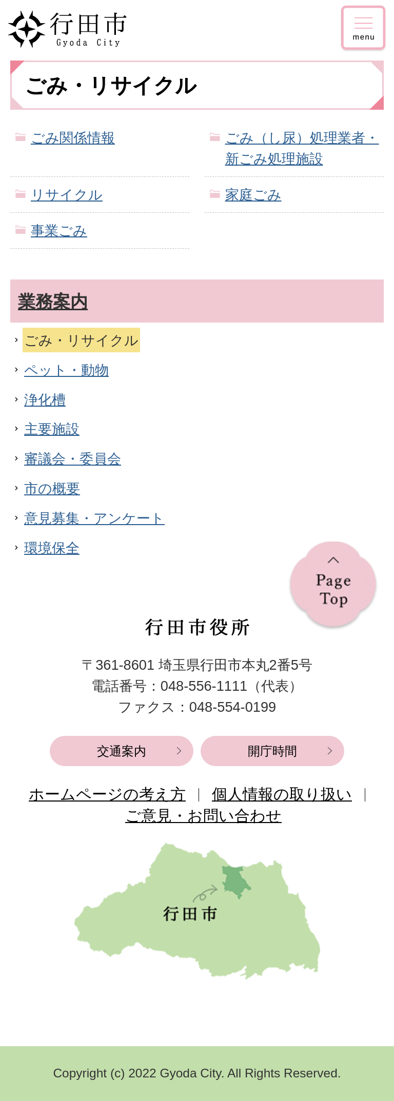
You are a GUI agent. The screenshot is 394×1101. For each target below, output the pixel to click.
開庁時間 (272, 751)
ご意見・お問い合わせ (203, 815)
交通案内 (121, 751)
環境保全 (52, 548)
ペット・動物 (66, 370)
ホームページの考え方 (107, 794)
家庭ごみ (253, 195)
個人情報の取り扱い (282, 794)
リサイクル (67, 195)
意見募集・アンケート (94, 518)
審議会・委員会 (72, 459)
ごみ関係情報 (73, 138)
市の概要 (52, 488)
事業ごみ (59, 230)
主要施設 (52, 429)
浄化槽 (45, 400)
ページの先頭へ (333, 586)
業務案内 (53, 301)
